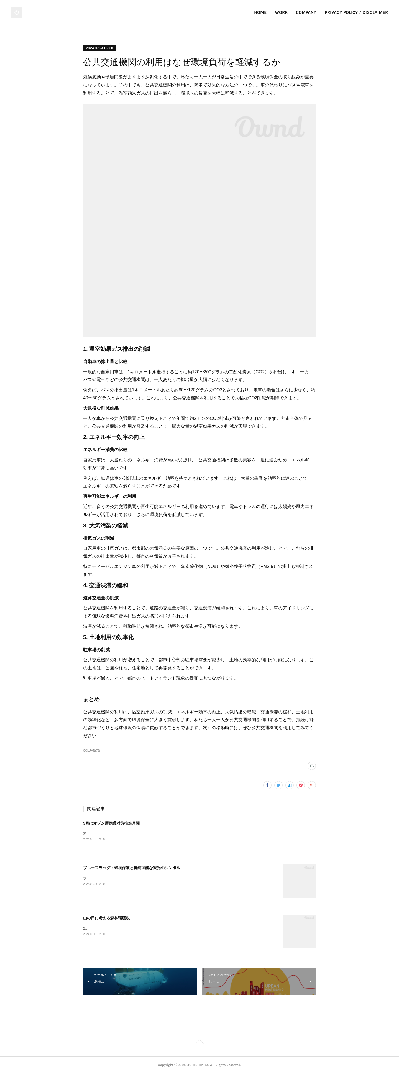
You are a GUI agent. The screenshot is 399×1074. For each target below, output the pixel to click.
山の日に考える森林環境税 (106, 918)
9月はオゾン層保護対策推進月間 (111, 823)
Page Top (199, 1043)
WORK (281, 12)
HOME (260, 12)
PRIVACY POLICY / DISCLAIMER (356, 12)
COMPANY (306, 12)
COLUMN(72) (91, 750)
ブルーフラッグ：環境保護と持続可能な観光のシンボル (131, 868)
